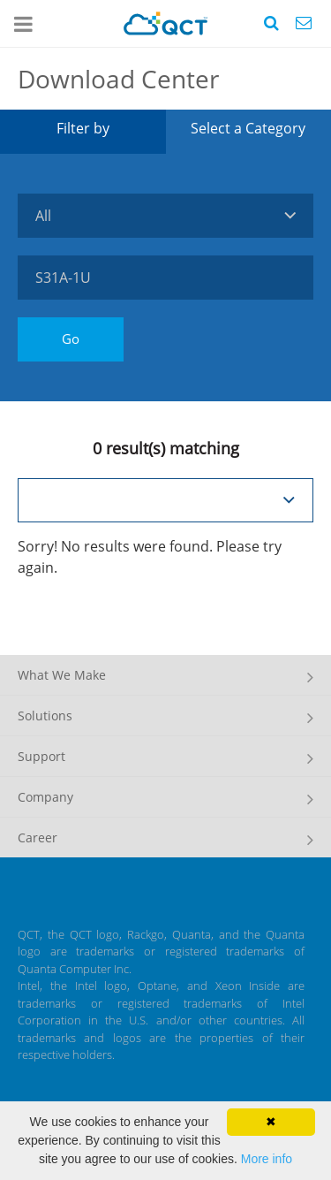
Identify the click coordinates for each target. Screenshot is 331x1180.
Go (70, 338)
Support (41, 756)
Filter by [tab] (82, 128)
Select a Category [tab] (248, 128)
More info (266, 1159)
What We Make (62, 674)
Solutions (45, 715)
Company (45, 796)
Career (37, 837)
